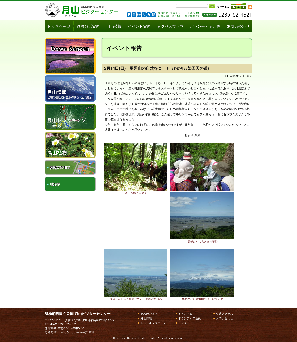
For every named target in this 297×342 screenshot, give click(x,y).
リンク (70, 184)
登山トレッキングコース (70, 117)
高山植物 (70, 145)
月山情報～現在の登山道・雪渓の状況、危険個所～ (70, 88)
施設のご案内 (149, 313)
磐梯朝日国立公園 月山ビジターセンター (78, 314)
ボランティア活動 (189, 318)
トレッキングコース (153, 323)
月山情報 (146, 318)
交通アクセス (70, 167)
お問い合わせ (224, 318)
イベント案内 (186, 313)
